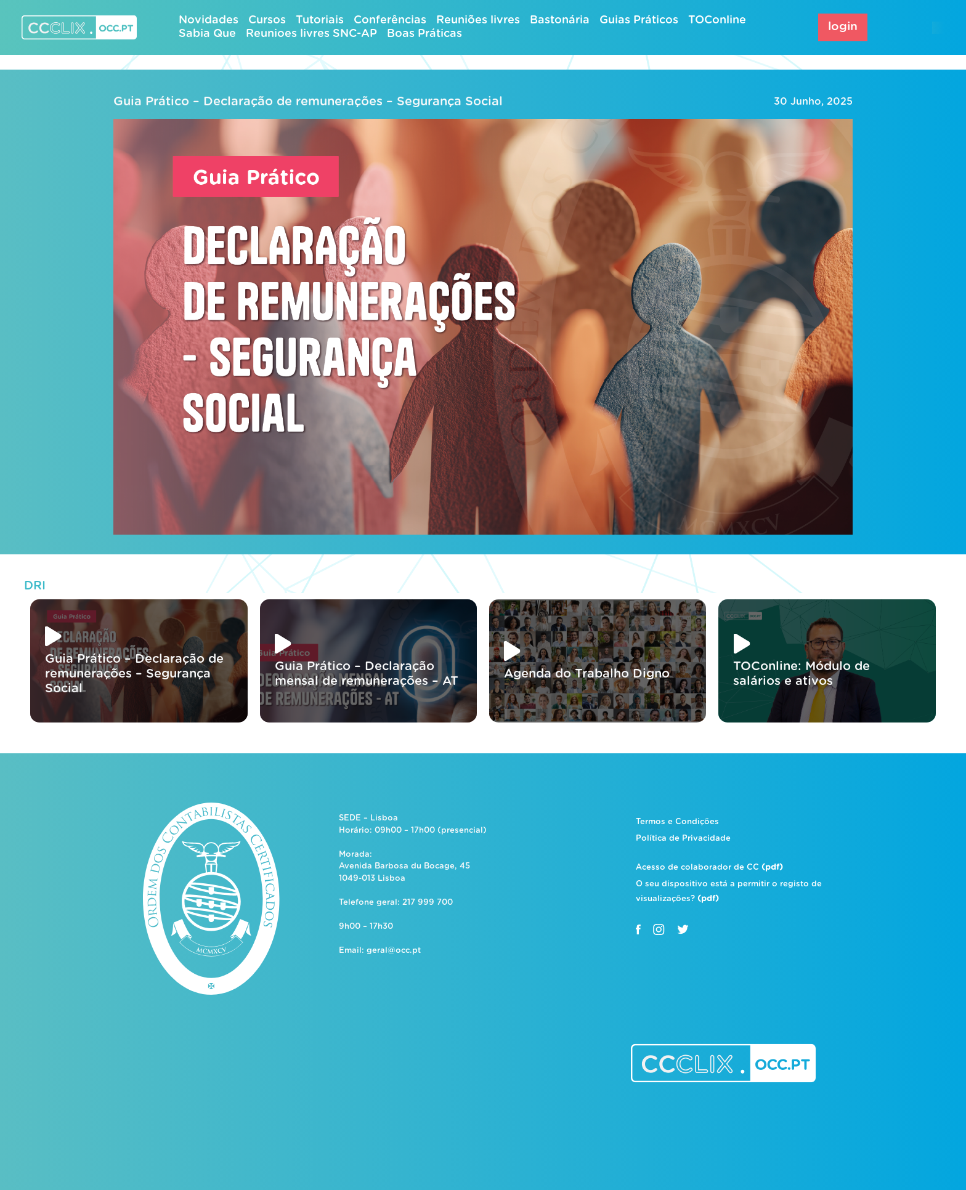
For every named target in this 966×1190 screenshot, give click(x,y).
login (843, 27)
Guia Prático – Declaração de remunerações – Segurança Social (308, 101)
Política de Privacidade (683, 839)
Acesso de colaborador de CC (709, 868)
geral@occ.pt (394, 951)
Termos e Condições (677, 822)
